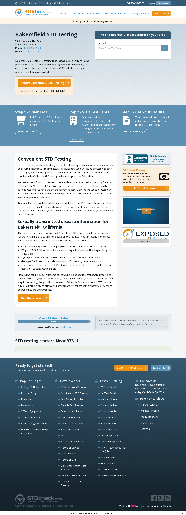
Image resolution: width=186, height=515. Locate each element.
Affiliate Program (150, 410)
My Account (27, 405)
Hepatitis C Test (109, 429)
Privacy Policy (68, 453)
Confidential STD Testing (74, 393)
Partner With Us (150, 404)
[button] (146, 211)
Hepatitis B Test (110, 423)
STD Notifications (30, 417)
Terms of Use (68, 459)
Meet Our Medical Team (74, 475)
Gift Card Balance (70, 417)
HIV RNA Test (108, 457)
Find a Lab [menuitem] (76, 13)
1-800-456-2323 (141, 3)
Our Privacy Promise (72, 399)
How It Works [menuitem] (92, 13)
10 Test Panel (108, 393)
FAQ (63, 435)
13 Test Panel (108, 387)
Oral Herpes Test (110, 435)
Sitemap (145, 428)
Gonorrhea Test (110, 411)
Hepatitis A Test (109, 417)
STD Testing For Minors (34, 423)
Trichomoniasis (109, 469)
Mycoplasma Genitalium (114, 475)
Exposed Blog (28, 393)
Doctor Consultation (72, 411)
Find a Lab (26, 399)
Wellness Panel (109, 399)
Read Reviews (65, 327)
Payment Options (70, 429)
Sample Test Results (72, 405)
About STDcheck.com (72, 441)
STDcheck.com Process (73, 387)
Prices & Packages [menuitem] (113, 13)
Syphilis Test (108, 463)
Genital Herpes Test (112, 441)
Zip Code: (103, 43)
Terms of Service (70, 447)
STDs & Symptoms (31, 411)
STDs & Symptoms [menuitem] (137, 13)
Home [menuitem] (63, 13)
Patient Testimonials (72, 423)
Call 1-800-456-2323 (153, 392)
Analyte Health (162, 506)
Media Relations (149, 416)
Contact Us (147, 423)
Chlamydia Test (109, 405)
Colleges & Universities (33, 387)
